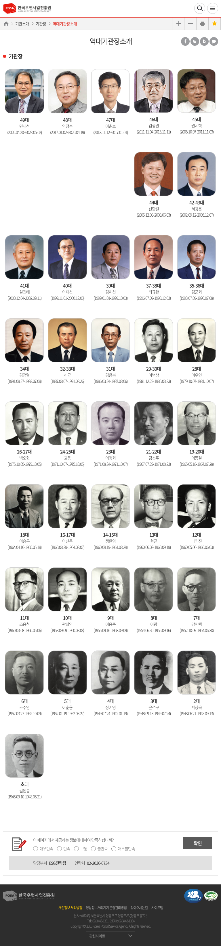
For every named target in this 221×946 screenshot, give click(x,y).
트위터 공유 (194, 41)
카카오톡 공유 (213, 41)
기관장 (41, 23)
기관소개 (22, 23)
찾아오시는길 (139, 907)
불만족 (102, 848)
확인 (198, 843)
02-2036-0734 (98, 863)
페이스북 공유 (185, 41)
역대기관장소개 (65, 23)
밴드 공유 (204, 41)
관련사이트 (97, 936)
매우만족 (46, 848)
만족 (66, 848)
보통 (83, 848)
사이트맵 (157, 907)
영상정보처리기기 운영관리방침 (106, 907)
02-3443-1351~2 (101, 921)
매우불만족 (126, 848)
